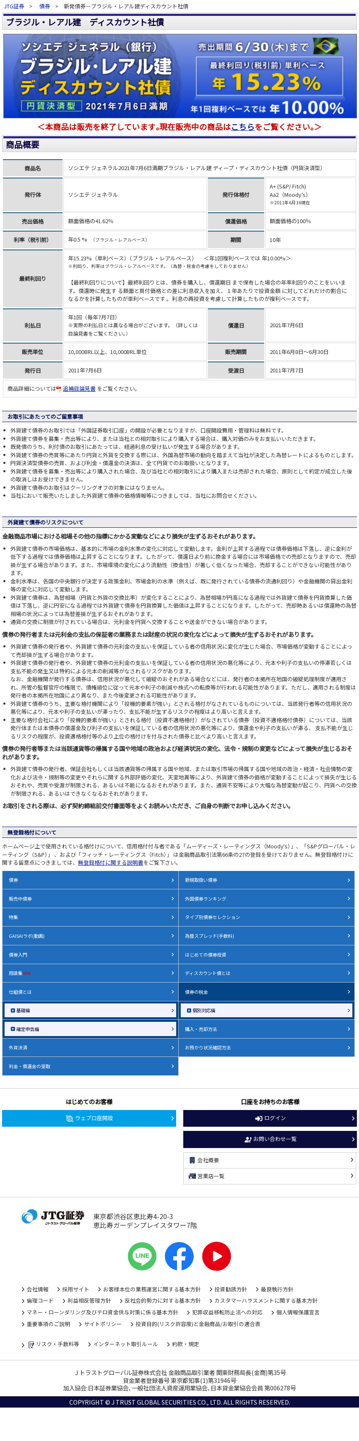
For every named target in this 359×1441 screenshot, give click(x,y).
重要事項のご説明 (48, 1324)
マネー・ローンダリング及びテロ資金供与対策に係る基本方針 (102, 1312)
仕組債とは (20, 991)
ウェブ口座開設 (89, 1118)
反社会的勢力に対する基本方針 (163, 1300)
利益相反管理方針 (89, 1300)
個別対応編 (203, 1010)
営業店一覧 (206, 1176)
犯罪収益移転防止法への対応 (227, 1312)
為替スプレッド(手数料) (209, 935)
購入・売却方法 (201, 1029)
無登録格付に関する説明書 (110, 862)
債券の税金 (196, 991)
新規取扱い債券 (201, 879)
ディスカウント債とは (207, 973)
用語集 (20, 973)
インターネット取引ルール (125, 1344)
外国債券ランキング (205, 898)
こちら (243, 126)
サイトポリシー (103, 1324)
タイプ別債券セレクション (212, 917)
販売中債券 (20, 898)
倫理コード (40, 1300)
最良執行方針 (277, 1289)
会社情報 (37, 1289)
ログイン (270, 1118)
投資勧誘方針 (231, 1289)
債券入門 (18, 954)
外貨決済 (18, 1047)
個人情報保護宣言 (298, 1312)
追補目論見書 (76, 388)
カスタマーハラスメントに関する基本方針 (266, 1300)
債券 (44, 6)
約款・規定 (185, 1344)
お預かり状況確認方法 (208, 1047)
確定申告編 (27, 1029)
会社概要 (204, 1160)
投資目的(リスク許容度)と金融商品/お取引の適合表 (198, 1324)
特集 (13, 917)
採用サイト (75, 1289)
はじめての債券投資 (205, 954)
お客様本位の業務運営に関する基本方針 (152, 1289)
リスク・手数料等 (53, 1344)
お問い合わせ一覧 (270, 1139)
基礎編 (23, 1010)
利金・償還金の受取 (29, 1066)
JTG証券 (14, 6)
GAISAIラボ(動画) (27, 935)
